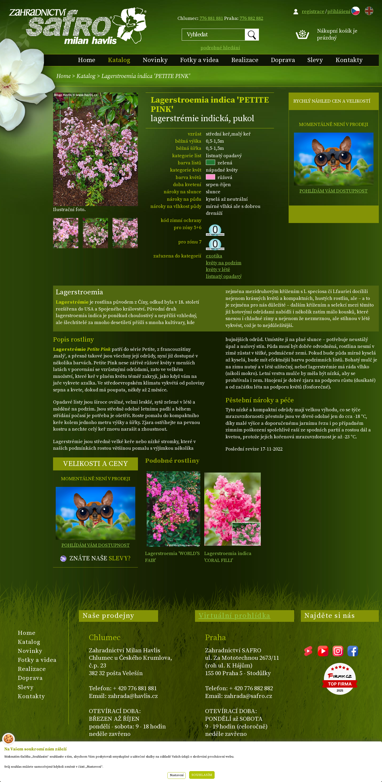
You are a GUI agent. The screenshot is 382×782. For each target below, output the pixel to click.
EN (368, 10)
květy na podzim (223, 263)
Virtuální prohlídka (234, 615)
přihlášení (338, 11)
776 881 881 (211, 18)
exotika (214, 256)
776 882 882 (251, 18)
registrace (313, 11)
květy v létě (218, 270)
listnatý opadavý (224, 276)
